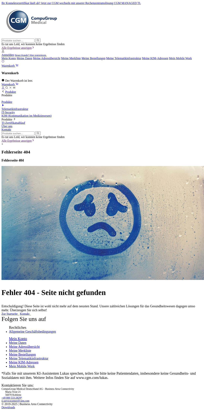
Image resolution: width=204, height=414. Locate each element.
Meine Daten (24, 58)
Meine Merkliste (71, 58)
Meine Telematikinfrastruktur (123, 58)
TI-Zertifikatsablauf (13, 122)
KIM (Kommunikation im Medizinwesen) (26, 115)
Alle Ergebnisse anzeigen (18, 47)
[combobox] (17, 41)
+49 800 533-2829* (11, 397)
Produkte (10, 91)
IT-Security (8, 112)
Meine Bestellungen (93, 58)
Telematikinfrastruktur (14, 109)
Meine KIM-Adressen (155, 58)
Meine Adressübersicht (46, 58)
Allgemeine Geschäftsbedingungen (32, 331)
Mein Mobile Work (180, 58)
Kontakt (6, 129)
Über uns (6, 126)
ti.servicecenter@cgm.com (15, 400)
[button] (2, 51)
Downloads (8, 407)
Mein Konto (8, 58)
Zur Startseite (10, 313)
